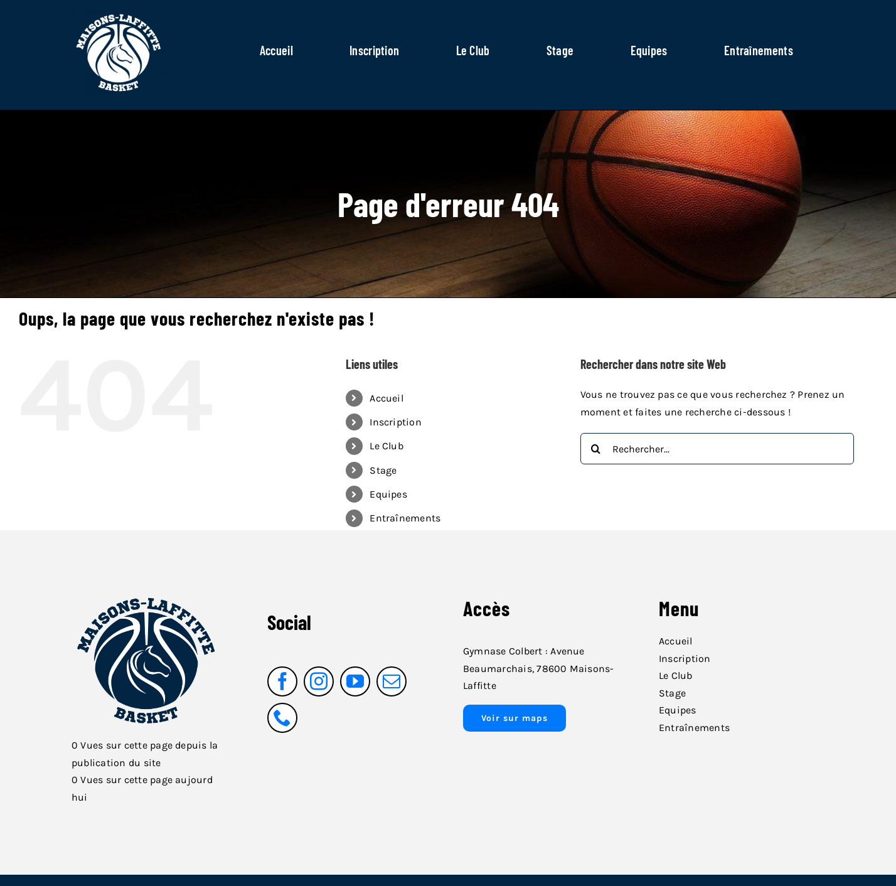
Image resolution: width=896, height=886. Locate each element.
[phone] (282, 718)
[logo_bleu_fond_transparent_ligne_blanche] (146, 591)
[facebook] (282, 681)
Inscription (396, 422)
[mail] (391, 681)
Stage (383, 470)
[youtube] (355, 681)
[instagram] (319, 681)
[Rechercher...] (717, 448)
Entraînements (405, 518)
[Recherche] (596, 448)
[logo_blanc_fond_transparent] (119, 11)
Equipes (388, 494)
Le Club (386, 446)
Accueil (386, 398)
